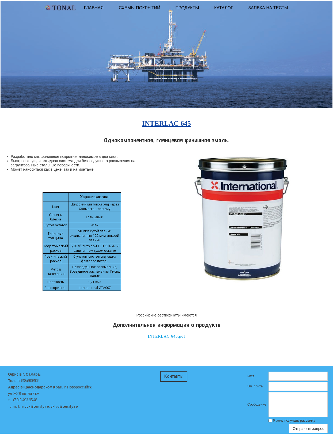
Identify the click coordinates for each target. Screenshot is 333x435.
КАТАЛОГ (223, 8)
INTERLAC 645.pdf (166, 336)
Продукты (187, 8)
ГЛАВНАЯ (94, 8)
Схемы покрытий (139, 8)
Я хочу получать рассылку (291, 420)
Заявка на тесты (268, 8)
